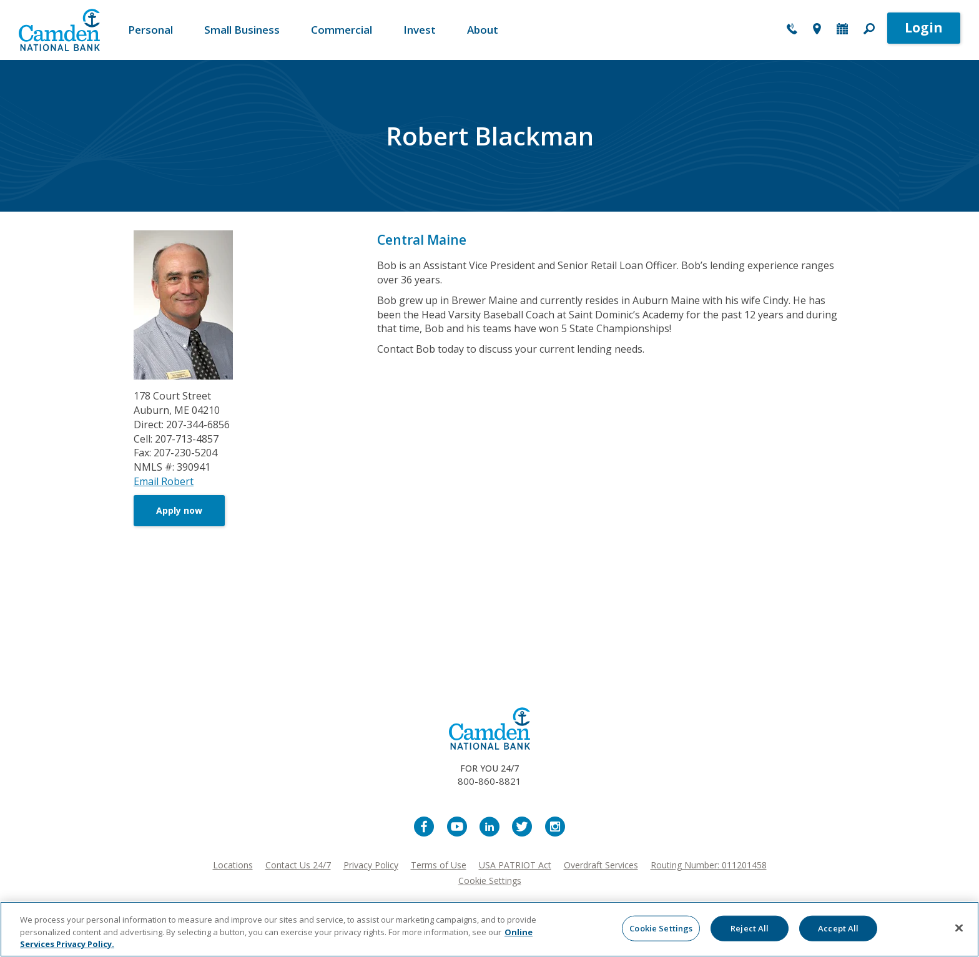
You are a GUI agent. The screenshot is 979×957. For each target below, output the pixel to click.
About (482, 29)
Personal (150, 29)
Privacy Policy (370, 865)
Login (924, 27)
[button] (869, 30)
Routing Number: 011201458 (709, 865)
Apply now (179, 510)
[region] (489, 929)
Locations (233, 865)
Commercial (341, 29)
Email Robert (164, 481)
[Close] (959, 927)
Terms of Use (438, 865)
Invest (419, 29)
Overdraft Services (601, 865)
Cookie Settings (489, 880)
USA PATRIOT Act (515, 865)
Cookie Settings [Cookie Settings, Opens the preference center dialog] (660, 927)
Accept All (838, 927)
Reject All (750, 927)
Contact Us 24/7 (298, 865)
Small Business (242, 29)
